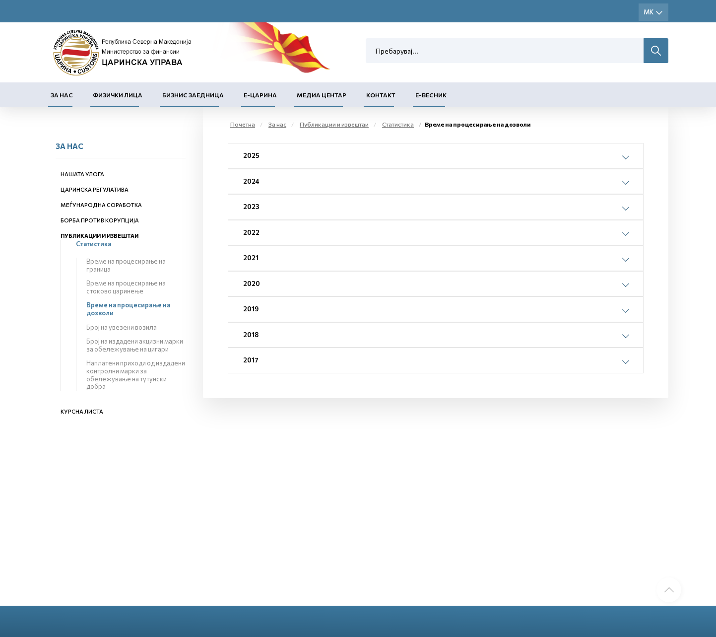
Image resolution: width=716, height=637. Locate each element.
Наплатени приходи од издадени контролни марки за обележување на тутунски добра (135, 374)
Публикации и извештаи (99, 235)
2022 (251, 232)
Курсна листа (82, 411)
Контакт (380, 94)
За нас (62, 94)
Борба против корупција (100, 220)
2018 (251, 335)
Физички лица (117, 94)
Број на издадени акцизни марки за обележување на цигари (134, 345)
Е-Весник (431, 94)
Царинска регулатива (95, 189)
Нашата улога (82, 174)
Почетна (242, 124)
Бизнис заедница (193, 94)
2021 (251, 258)
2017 (251, 360)
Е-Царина (260, 94)
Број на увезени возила (121, 327)
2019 (251, 309)
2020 (251, 283)
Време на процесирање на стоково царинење (126, 287)
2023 (251, 207)
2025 (251, 155)
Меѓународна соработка (101, 205)
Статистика (93, 244)
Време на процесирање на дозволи (128, 309)
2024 (251, 181)
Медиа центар (321, 94)
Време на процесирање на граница (126, 265)
